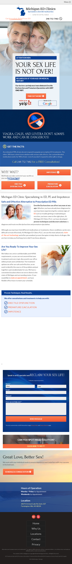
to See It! (36, 446)
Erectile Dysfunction (21, 303)
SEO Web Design (33, 559)
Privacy (36, 544)
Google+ (64, 556)
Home (36, 523)
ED (35, 214)
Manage (41, 559)
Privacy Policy (34, 425)
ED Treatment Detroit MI (11, 556)
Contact (36, 539)
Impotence (14, 311)
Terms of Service (44, 425)
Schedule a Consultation (18, 472)
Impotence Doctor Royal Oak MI (54, 556)
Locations (36, 533)
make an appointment (19, 278)
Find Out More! (36, 96)
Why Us (36, 528)
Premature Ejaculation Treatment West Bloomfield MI (31, 556)
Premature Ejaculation (22, 307)
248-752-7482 (54, 19)
